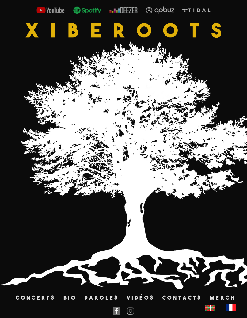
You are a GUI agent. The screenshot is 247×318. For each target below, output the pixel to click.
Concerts (35, 297)
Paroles (102, 297)
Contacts (182, 297)
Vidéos (140, 297)
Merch (223, 297)
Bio (70, 297)
